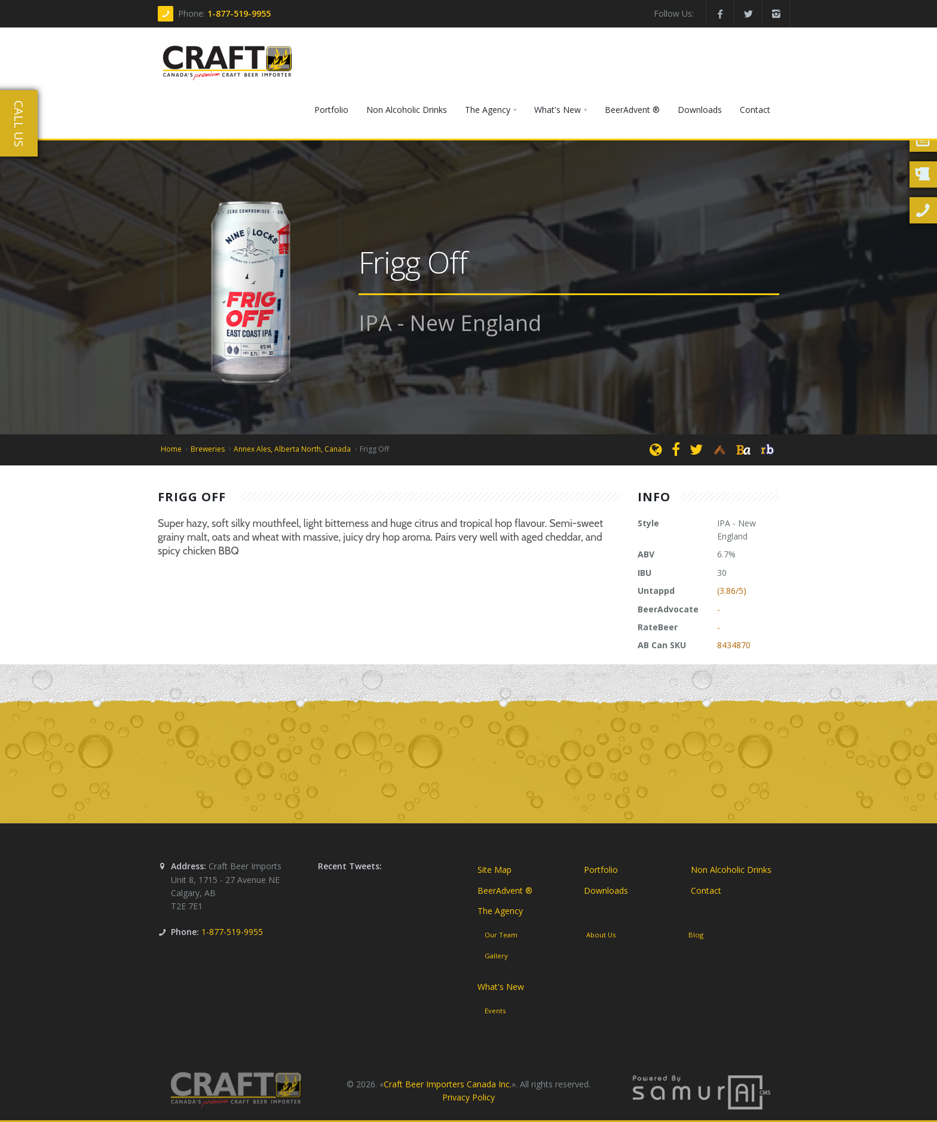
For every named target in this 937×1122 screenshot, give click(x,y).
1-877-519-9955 (239, 13)
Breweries (208, 449)
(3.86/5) (731, 590)
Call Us (19, 123)
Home (171, 449)
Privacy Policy (468, 1097)
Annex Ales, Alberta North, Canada (292, 449)
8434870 (734, 645)
